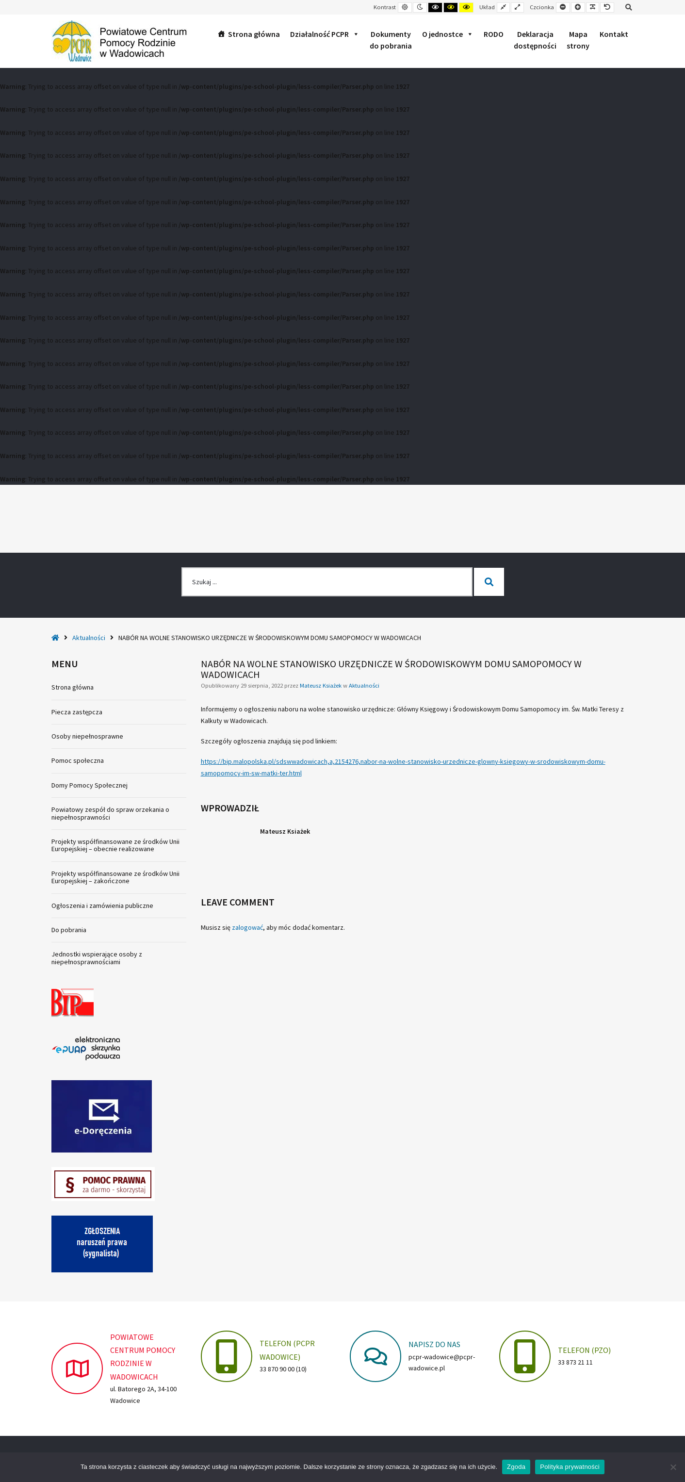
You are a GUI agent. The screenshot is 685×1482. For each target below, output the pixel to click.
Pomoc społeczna (77, 760)
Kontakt (614, 34)
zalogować (247, 927)
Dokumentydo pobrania (391, 39)
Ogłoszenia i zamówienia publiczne (102, 905)
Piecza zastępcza (76, 712)
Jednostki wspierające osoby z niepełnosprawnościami (96, 958)
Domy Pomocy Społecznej (89, 785)
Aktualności (88, 637)
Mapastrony (578, 39)
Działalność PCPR (324, 34)
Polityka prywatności (570, 1466)
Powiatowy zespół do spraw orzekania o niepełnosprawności (110, 813)
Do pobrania (68, 929)
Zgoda (516, 1466)
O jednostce (447, 34)
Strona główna (254, 34)
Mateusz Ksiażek (321, 685)
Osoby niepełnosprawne (87, 736)
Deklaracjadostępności (535, 39)
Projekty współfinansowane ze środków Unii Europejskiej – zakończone (115, 877)
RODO (494, 34)
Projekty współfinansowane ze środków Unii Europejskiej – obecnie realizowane (115, 845)
